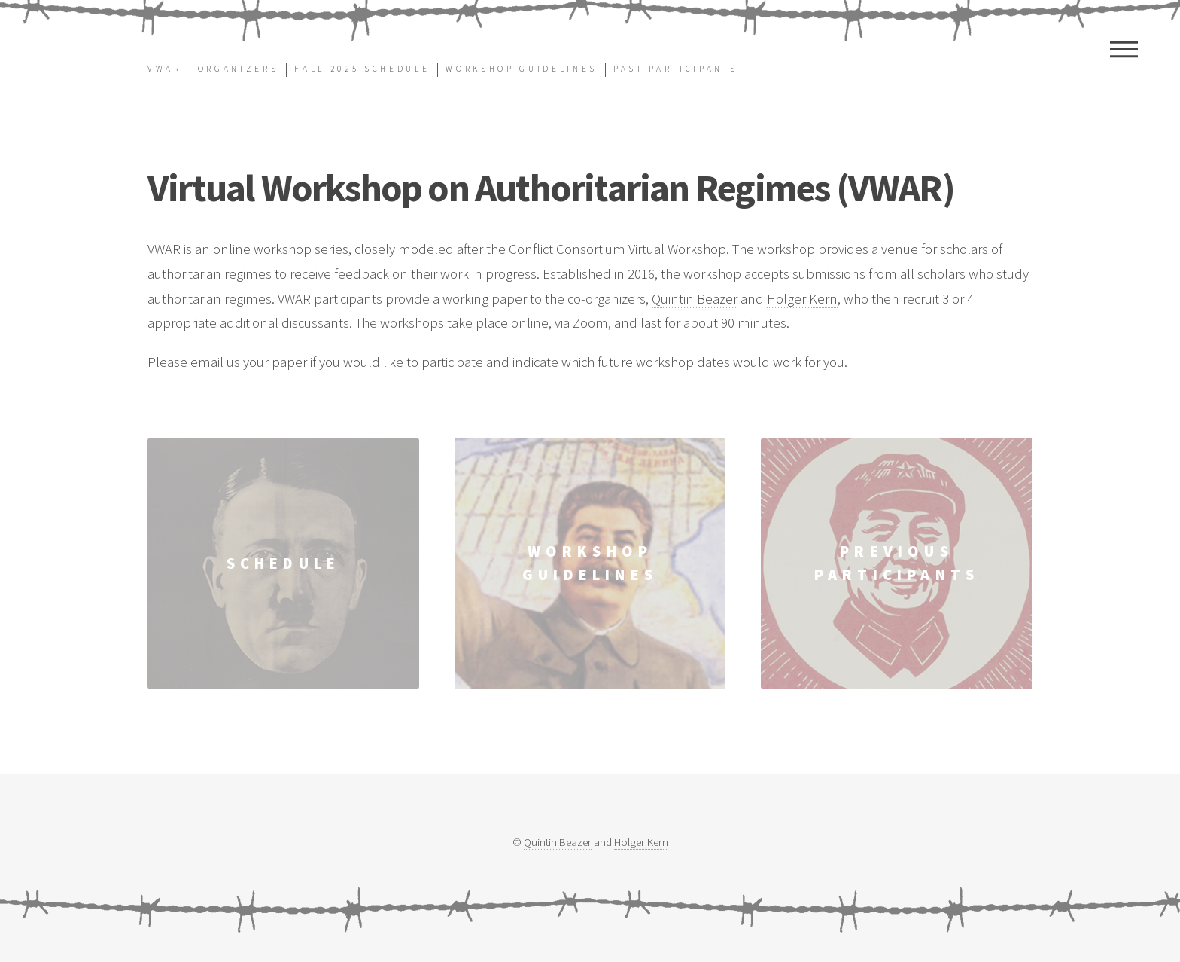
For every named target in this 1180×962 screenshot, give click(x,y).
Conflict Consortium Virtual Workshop (617, 249)
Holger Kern (802, 298)
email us (215, 362)
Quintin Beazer (695, 298)
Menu (1124, 49)
